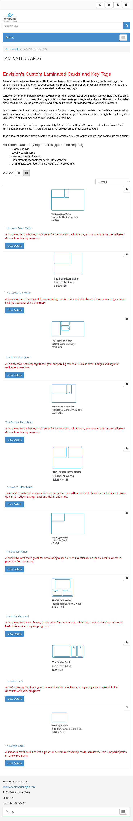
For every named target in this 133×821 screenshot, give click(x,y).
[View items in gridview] (26, 173)
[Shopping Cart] (109, 5)
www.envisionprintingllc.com (19, 787)
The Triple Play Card (17, 616)
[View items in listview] (18, 173)
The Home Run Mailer (18, 292)
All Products (12, 49)
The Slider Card (14, 681)
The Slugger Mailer (16, 551)
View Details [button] (15, 245)
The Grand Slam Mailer (18, 228)
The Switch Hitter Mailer (19, 487)
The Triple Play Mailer (18, 357)
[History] (100, 5)
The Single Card (14, 745)
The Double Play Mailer (19, 422)
